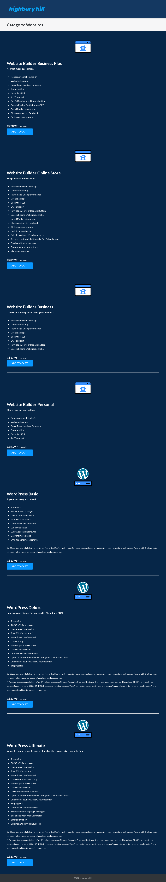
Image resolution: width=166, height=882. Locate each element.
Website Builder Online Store (34, 172)
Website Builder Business (30, 306)
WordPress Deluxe (24, 607)
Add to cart (20, 131)
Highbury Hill (86, 878)
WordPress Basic (22, 493)
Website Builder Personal (30, 404)
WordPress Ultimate (26, 745)
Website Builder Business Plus (34, 63)
